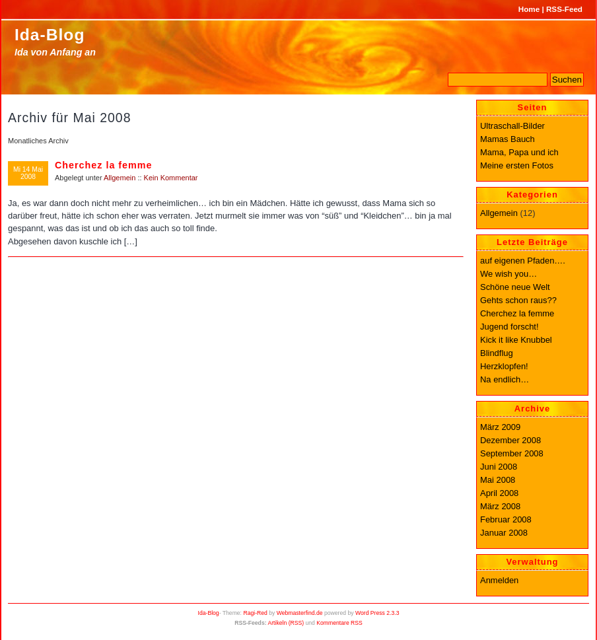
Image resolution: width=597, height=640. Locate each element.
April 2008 (499, 493)
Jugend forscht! (509, 327)
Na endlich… (504, 379)
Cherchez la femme (103, 165)
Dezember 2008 (510, 440)
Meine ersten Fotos (516, 165)
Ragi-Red (255, 613)
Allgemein (119, 178)
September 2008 (512, 453)
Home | (531, 9)
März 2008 (500, 506)
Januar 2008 (504, 533)
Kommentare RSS (339, 623)
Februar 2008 (506, 519)
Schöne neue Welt (515, 287)
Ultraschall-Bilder (512, 126)
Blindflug (496, 353)
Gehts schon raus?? (518, 300)
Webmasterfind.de (300, 613)
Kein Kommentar (171, 178)
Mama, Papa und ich (519, 152)
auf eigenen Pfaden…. (522, 261)
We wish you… (508, 274)
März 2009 (500, 427)
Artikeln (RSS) (285, 623)
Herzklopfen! (504, 366)
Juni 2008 (498, 467)
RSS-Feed (564, 9)
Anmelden (499, 580)
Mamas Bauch (507, 139)
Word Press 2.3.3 (377, 613)
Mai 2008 (497, 480)
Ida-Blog (50, 35)
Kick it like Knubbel (516, 340)
